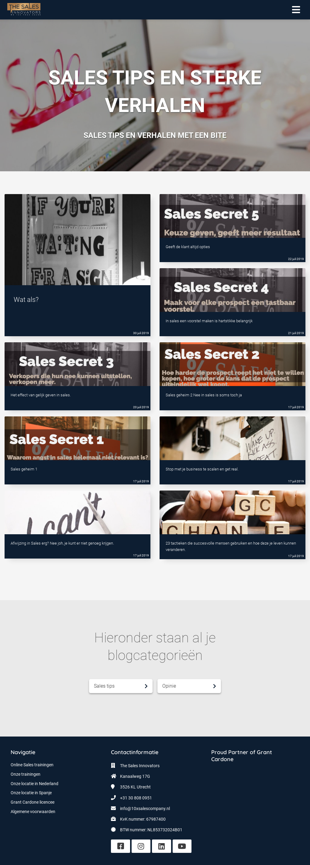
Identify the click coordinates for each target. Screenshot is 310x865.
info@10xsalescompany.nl (145, 808)
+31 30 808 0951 (136, 797)
